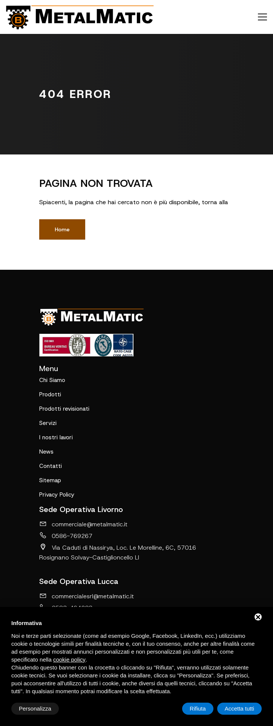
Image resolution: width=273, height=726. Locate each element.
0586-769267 (65, 536)
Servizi (48, 423)
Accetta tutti (239, 708)
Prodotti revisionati (64, 409)
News (46, 451)
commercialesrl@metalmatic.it (86, 596)
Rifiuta (198, 708)
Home (62, 229)
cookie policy (69, 659)
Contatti (50, 466)
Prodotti (50, 394)
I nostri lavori (56, 437)
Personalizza (35, 708)
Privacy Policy (56, 494)
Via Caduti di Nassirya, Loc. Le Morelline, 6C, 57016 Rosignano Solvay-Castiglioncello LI (117, 552)
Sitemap (50, 480)
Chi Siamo (52, 380)
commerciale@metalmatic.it (83, 524)
